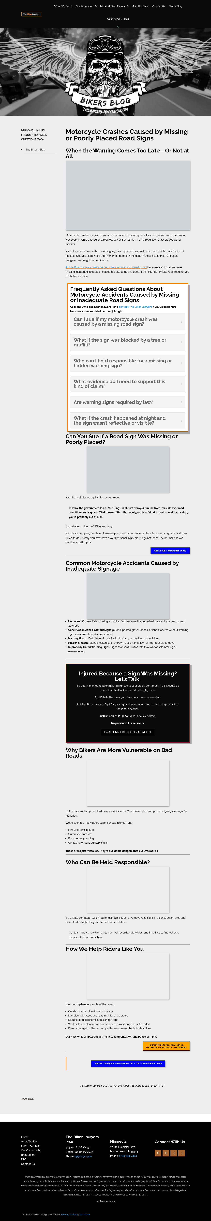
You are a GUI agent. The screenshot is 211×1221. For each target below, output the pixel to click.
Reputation (28, 1154)
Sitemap (65, 1214)
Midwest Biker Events (112, 6)
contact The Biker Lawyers (135, 306)
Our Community (31, 1150)
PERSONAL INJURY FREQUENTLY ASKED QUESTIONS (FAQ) (34, 135)
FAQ (23, 1159)
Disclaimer (84, 1214)
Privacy (74, 1214)
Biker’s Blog (175, 6)
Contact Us (158, 6)
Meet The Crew (30, 1146)
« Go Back (27, 1098)
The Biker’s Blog (35, 149)
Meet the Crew (140, 6)
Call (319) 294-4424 (118, 18)
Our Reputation (84, 6)
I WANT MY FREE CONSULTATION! (128, 732)
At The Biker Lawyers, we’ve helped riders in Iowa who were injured (106, 267)
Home (25, 1137)
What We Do (61, 6)
